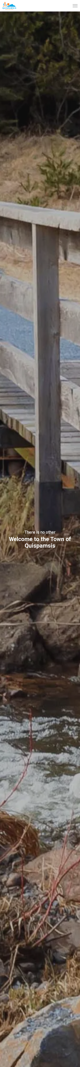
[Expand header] (75, 5)
